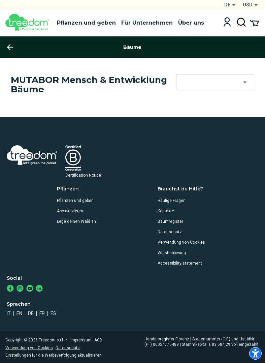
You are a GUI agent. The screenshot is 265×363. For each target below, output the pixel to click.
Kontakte (166, 211)
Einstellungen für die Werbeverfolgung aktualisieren (53, 355)
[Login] (227, 22)
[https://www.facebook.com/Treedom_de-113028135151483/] (10, 289)
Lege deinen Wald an (76, 221)
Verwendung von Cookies (181, 242)
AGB (98, 340)
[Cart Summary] (254, 22)
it (9, 313)
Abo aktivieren (70, 211)
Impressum (81, 340)
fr (42, 313)
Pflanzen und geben (75, 200)
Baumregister (170, 221)
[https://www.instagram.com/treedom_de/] (20, 289)
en (19, 313)
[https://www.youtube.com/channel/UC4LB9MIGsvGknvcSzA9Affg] (29, 289)
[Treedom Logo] (28, 23)
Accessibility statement (180, 263)
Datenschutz (170, 232)
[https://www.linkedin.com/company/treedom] (39, 289)
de (31, 313)
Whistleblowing (172, 252)
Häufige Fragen (172, 200)
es (53, 313)
